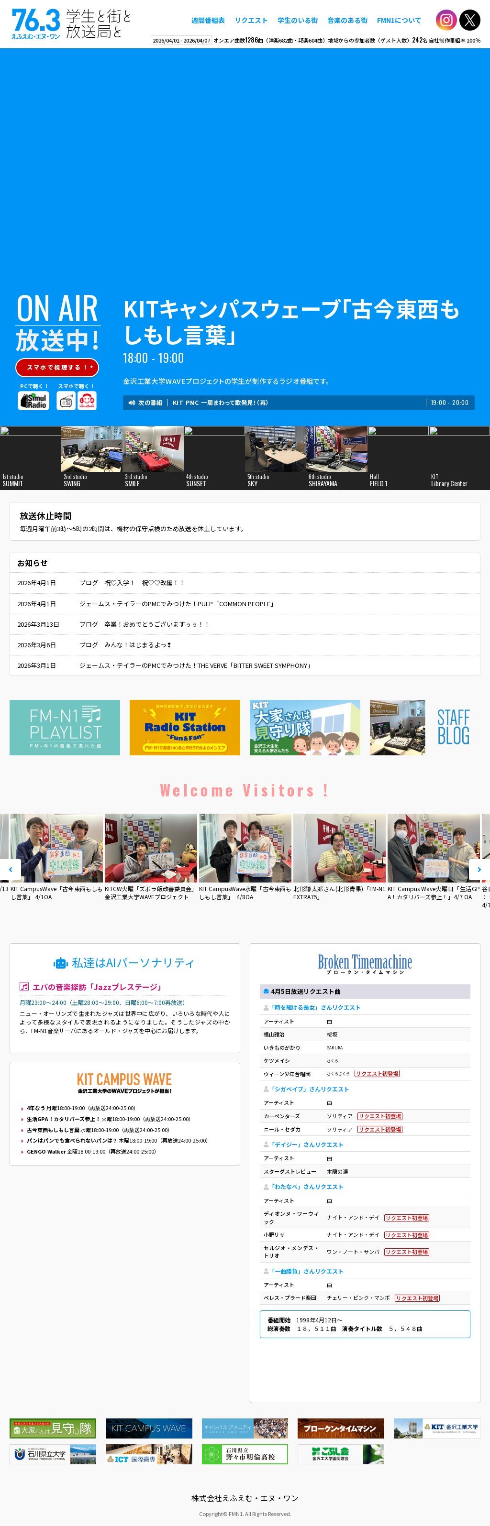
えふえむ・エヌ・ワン (71, 24)
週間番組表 (208, 20)
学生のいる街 (298, 20)
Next (479, 869)
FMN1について (399, 20)
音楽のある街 (347, 20)
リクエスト (251, 20)
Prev (10, 869)
